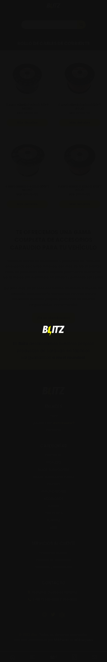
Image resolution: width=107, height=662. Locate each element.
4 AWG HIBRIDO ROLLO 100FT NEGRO (27, 188)
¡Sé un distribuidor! (53, 318)
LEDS (53, 528)
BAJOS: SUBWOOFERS (53, 470)
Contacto (53, 430)
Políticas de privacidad (53, 560)
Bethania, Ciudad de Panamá (52, 592)
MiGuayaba (83, 640)
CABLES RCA (53, 513)
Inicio (53, 416)
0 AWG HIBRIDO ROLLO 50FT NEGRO (27, 107)
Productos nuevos (53, 553)
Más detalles (27, 122)
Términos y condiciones (53, 567)
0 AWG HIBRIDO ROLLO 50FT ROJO (79, 107)
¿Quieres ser (54, 423)
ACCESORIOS (53, 499)
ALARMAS (53, 520)
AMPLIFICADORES (53, 491)
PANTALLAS (53, 455)
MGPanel (61, 640)
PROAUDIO (53, 462)
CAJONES (54, 484)
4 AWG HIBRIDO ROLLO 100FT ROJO (80, 188)
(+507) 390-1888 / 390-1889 (52, 599)
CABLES (53, 506)
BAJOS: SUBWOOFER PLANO (53, 477)
